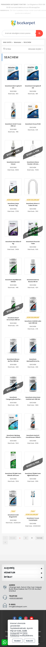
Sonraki (39, 538)
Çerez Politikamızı (18, 634)
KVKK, (19, 631)
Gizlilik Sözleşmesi (18, 632)
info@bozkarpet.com (18, 606)
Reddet (17, 641)
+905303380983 (16, 598)
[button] (6, 49)
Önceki (12, 538)
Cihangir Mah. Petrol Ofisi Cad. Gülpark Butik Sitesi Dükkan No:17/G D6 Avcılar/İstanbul (25, 589)
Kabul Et (29, 641)
